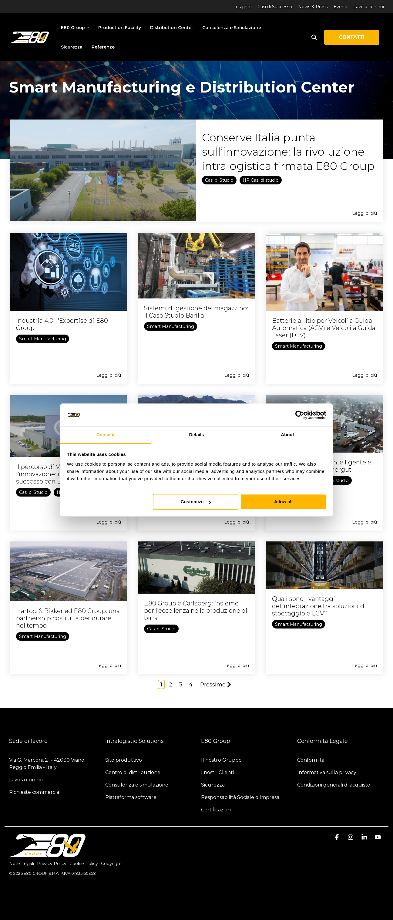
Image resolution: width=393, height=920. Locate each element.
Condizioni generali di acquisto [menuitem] (333, 785)
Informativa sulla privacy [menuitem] (326, 772)
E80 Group (75, 27)
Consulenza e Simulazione (231, 27)
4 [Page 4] (191, 684)
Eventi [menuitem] (340, 6)
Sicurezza (71, 47)
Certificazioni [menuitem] (216, 810)
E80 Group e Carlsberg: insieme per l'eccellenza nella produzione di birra (195, 611)
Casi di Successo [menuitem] (274, 6)
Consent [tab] (105, 434)
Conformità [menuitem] (311, 760)
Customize (196, 501)
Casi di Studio (219, 180)
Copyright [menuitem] (111, 863)
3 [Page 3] (180, 684)
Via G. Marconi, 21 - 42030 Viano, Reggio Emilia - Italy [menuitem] (47, 763)
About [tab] (287, 434)
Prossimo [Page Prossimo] (215, 684)
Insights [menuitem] (242, 6)
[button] (337, 838)
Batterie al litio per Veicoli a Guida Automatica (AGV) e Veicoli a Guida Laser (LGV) (323, 328)
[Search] (314, 37)
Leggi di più (364, 213)
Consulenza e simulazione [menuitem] (136, 785)
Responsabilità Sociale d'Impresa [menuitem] (240, 797)
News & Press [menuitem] (313, 6)
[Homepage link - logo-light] (47, 853)
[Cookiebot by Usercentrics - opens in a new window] (299, 415)
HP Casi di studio (261, 180)
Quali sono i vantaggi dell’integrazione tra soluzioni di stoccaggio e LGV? (319, 606)
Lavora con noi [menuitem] (368, 6)
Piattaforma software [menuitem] (130, 797)
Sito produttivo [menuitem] (123, 760)
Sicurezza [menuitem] (213, 785)
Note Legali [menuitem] (21, 863)
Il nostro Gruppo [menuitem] (221, 760)
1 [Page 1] (161, 684)
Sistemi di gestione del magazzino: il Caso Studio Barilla (196, 312)
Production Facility (119, 27)
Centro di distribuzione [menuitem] (132, 772)
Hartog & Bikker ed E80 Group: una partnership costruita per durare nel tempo (68, 618)
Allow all (283, 501)
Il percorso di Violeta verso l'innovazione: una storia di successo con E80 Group (55, 474)
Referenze (103, 47)
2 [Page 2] (170, 684)
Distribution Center (171, 27)
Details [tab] (196, 434)
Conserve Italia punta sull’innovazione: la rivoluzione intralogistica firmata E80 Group (288, 152)
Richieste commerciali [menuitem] (36, 792)
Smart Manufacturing (42, 339)
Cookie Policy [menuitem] (83, 863)
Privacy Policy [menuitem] (51, 863)
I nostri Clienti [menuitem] (217, 772)
